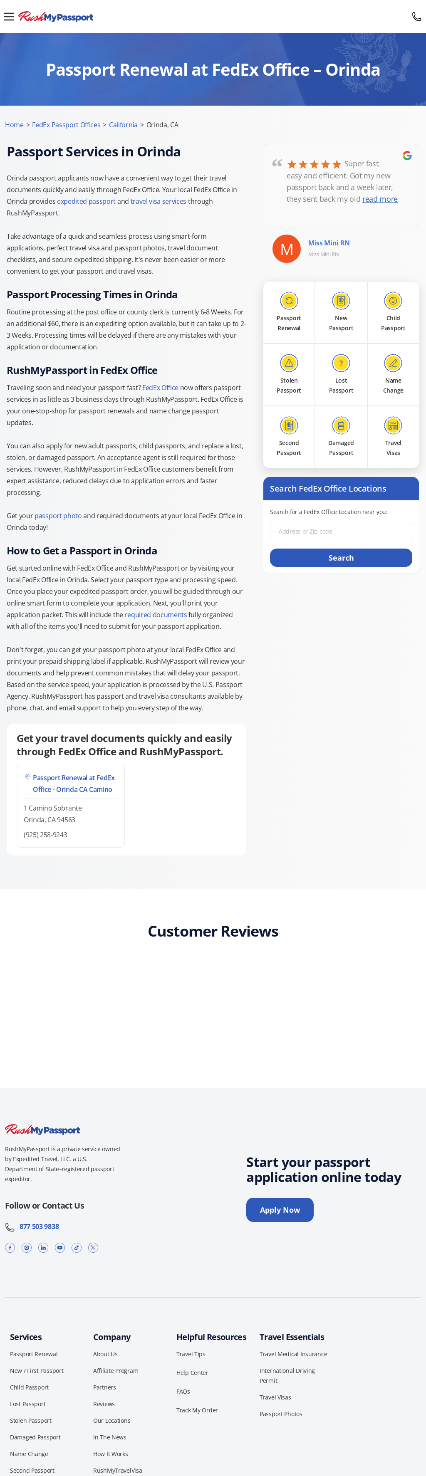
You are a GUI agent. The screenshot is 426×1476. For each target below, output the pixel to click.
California (123, 124)
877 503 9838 (32, 1226)
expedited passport (86, 201)
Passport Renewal (34, 1354)
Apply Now (280, 1210)
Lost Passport (27, 1404)
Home (14, 124)
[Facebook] (10, 1247)
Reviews (104, 1404)
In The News (109, 1437)
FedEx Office (160, 387)
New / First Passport (36, 1371)
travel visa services (159, 201)
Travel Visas (275, 1397)
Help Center (192, 1373)
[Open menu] (9, 16)
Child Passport (29, 1387)
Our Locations (111, 1420)
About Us (105, 1354)
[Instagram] (27, 1247)
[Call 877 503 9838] (417, 16)
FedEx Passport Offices (66, 124)
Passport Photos (281, 1414)
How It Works (110, 1454)
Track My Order (197, 1410)
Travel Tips (191, 1354)
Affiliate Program (115, 1371)
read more (380, 199)
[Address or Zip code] (341, 532)
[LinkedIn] (43, 1247)
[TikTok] (77, 1247)
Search (341, 558)
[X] (93, 1247)
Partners (104, 1387)
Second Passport (32, 1470)
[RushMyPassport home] (213, 16)
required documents (156, 614)
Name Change (29, 1454)
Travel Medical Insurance (293, 1354)
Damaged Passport (35, 1437)
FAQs (183, 1391)
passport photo (58, 515)
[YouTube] (60, 1247)
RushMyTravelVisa (117, 1470)
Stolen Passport (31, 1420)
